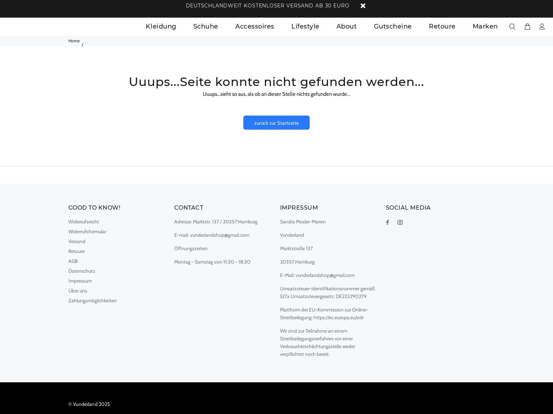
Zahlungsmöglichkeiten (92, 300)
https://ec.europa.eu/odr (339, 317)
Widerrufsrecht (83, 221)
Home (74, 40)
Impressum (80, 281)
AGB (73, 261)
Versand (76, 241)
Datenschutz (81, 271)
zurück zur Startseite (276, 123)
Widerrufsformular (87, 231)
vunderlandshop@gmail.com (219, 235)
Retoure (76, 251)
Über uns (77, 291)
